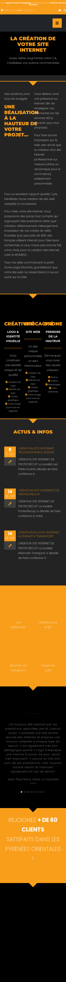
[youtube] (60, 10)
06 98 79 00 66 (10, 10)
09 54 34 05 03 (28, 10)
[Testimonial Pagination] (21, 792)
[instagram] (65, 10)
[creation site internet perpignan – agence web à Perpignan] (19, 19)
